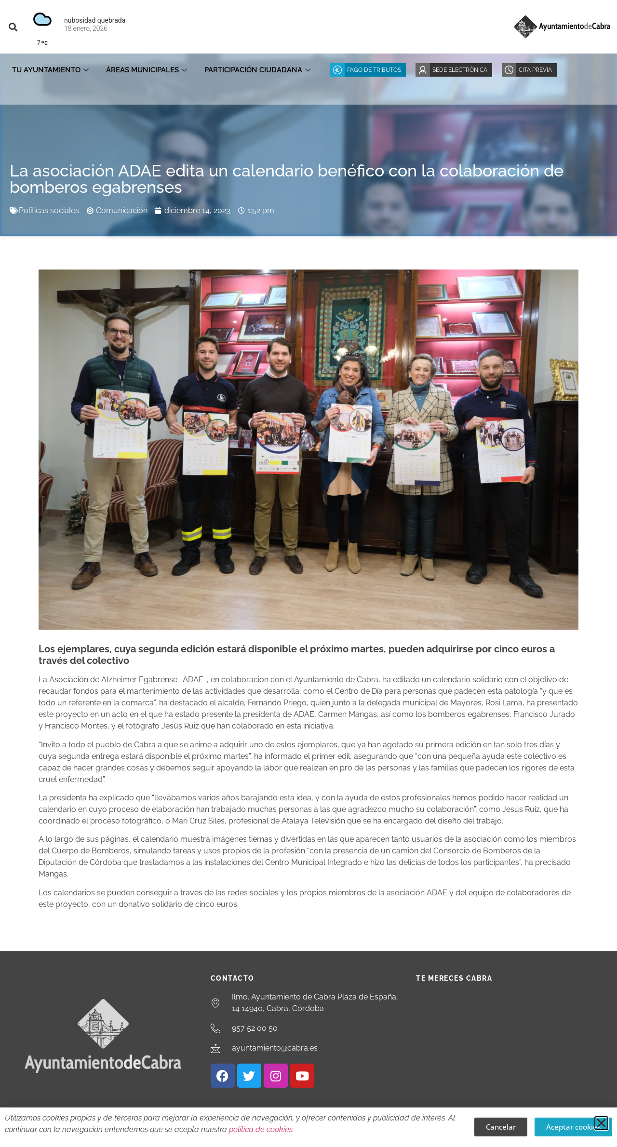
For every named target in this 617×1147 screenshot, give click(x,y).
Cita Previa (535, 70)
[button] (13, 27)
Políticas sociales (49, 210)
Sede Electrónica (459, 70)
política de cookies (261, 1129)
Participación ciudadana (257, 70)
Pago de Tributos (374, 70)
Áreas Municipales (146, 70)
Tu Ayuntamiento (50, 70)
